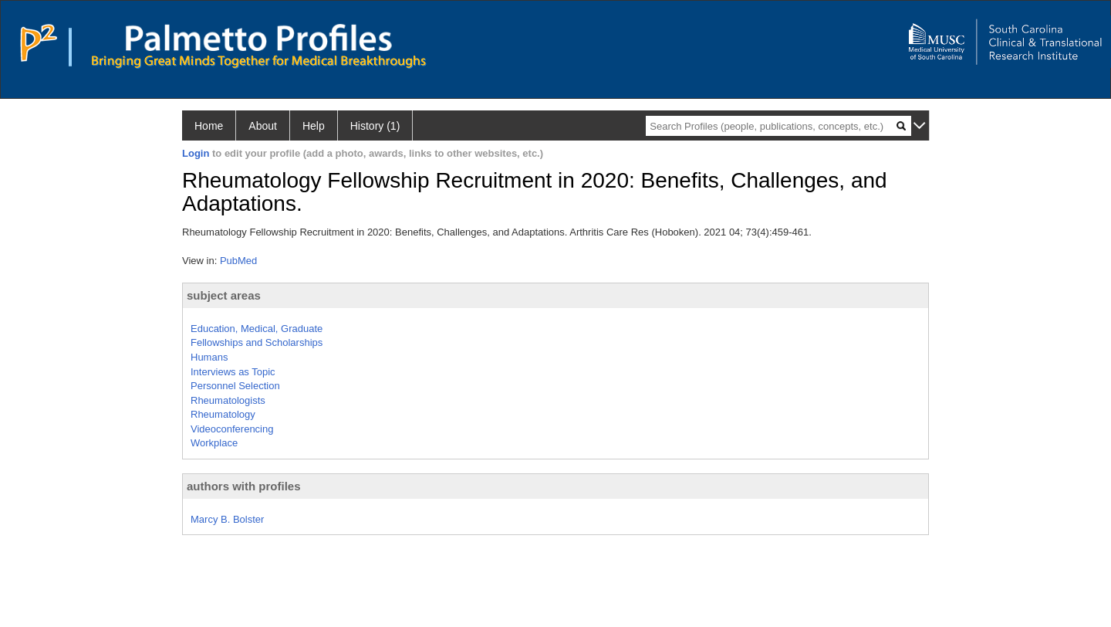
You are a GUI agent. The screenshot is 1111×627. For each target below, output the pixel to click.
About (262, 126)
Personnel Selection (235, 385)
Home (208, 126)
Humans (209, 357)
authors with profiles (244, 486)
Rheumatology (223, 414)
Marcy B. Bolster (227, 519)
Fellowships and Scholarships (256, 342)
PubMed (238, 260)
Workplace (214, 443)
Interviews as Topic (233, 372)
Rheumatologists (228, 400)
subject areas (224, 295)
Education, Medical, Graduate (256, 328)
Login (195, 153)
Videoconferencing (232, 429)
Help (313, 126)
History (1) (375, 126)
